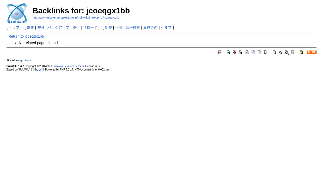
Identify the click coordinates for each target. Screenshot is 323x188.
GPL (100, 66)
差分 (41, 27)
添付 (76, 27)
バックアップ (58, 27)
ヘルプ (166, 27)
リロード (90, 27)
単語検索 (132, 27)
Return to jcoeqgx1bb (26, 36)
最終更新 (150, 27)
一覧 (119, 27)
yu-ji (41, 69)
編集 (30, 27)
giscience (25, 60)
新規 (108, 27)
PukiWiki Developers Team (68, 66)
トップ (14, 27)
